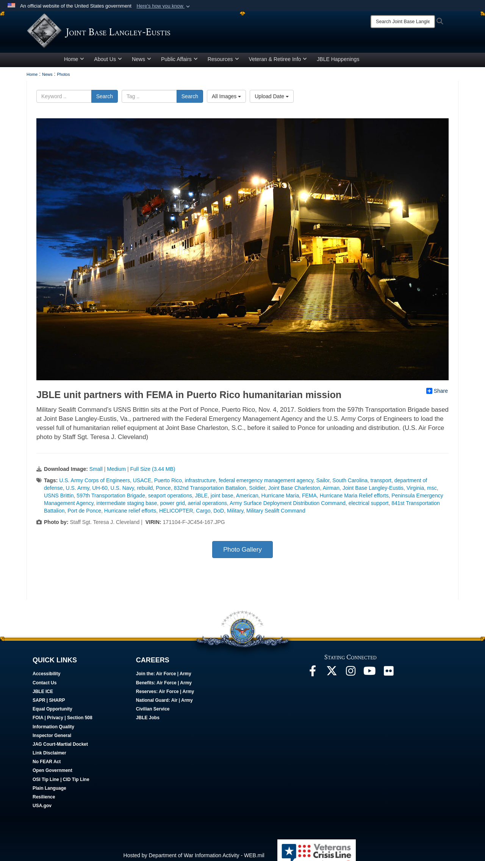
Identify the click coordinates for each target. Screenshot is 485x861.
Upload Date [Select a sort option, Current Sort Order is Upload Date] (272, 99)
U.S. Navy (122, 491)
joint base (222, 498)
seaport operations (170, 498)
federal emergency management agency (266, 483)
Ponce (163, 491)
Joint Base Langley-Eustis (373, 491)
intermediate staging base (126, 506)
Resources (223, 62)
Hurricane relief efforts (130, 513)
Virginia (415, 491)
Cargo (203, 513)
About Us (108, 62)
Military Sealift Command (275, 513)
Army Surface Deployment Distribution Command (288, 506)
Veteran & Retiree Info (278, 62)
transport (381, 483)
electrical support (369, 506)
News (141, 62)
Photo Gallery (242, 552)
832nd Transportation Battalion (210, 491)
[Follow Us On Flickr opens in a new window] (388, 676)
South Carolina (350, 483)
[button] (163, 6)
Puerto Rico (168, 483)
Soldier (257, 491)
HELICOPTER (176, 513)
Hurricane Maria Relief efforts (354, 498)
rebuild (145, 491)
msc (432, 491)
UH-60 (99, 491)
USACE (142, 483)
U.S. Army (77, 491)
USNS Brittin (59, 498)
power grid (172, 506)
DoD (218, 513)
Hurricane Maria (280, 498)
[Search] (403, 21)
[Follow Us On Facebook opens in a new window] (312, 676)
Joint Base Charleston (294, 491)
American (247, 498)
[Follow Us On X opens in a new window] (331, 676)
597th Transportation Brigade (111, 498)
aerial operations (207, 506)
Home (74, 62)
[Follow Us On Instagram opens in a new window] (350, 676)
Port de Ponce (84, 513)
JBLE (201, 498)
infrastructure (200, 483)
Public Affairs (179, 62)
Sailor (323, 483)
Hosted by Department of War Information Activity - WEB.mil (194, 858)
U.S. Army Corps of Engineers (94, 483)
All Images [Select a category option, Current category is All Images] (226, 99)
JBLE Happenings (338, 62)
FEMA (309, 498)
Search (104, 99)
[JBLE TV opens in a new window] (369, 676)
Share (437, 394)
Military (235, 513)
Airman (331, 491)
